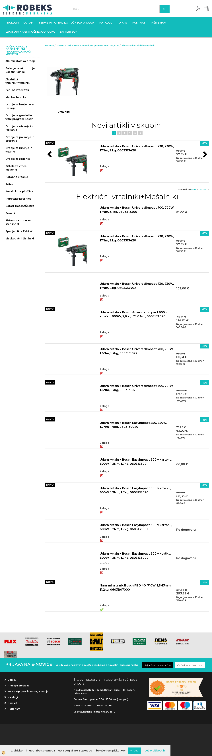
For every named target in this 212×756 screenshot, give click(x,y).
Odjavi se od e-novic (190, 665)
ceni (194, 189)
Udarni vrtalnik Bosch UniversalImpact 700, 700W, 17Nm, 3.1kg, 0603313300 (137, 210)
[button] (204, 155)
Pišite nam (158, 22)
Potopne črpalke (16, 177)
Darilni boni (69, 31)
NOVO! (50, 142)
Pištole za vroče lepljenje (15, 167)
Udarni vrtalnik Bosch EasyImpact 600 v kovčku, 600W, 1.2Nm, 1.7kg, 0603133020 (135, 490)
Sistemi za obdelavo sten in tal (18, 222)
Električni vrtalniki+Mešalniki (17, 81)
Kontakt (138, 22)
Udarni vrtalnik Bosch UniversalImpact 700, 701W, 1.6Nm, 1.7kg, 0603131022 (137, 351)
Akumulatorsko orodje (20, 61)
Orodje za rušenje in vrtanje (18, 149)
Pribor (9, 184)
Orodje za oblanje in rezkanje (19, 128)
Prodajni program (19, 22)
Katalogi (106, 22)
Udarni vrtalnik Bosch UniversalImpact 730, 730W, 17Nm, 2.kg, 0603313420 (137, 148)
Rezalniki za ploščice (19, 191)
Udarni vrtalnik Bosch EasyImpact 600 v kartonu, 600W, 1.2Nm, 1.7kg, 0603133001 (136, 527)
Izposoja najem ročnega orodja (30, 31)
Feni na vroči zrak (17, 90)
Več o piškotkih (155, 750)
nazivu (204, 189)
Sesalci (10, 213)
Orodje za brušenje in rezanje (19, 106)
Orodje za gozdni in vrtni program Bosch (19, 117)
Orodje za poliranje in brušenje (19, 138)
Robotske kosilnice (18, 198)
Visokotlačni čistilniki (19, 238)
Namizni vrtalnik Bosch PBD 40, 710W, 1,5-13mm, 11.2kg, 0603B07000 (135, 587)
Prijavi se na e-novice (157, 665)
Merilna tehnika (15, 97)
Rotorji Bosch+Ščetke (19, 206)
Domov (49, 45)
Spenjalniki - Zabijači (19, 231)
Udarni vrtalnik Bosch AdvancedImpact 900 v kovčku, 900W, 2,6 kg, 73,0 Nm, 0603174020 (133, 314)
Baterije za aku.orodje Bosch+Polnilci (20, 70)
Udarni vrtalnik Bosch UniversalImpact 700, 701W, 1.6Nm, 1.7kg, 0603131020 (137, 388)
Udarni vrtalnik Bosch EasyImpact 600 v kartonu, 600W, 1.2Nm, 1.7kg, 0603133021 (136, 461)
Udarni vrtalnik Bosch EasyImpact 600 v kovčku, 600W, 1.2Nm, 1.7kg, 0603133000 (135, 555)
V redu (134, 750)
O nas (123, 22)
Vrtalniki (63, 112)
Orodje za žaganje (17, 158)
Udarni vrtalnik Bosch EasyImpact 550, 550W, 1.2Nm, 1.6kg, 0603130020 (133, 425)
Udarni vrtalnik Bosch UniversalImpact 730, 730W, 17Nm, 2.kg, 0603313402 (137, 286)
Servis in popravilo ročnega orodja (66, 22)
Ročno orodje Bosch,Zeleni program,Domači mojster (88, 45)
